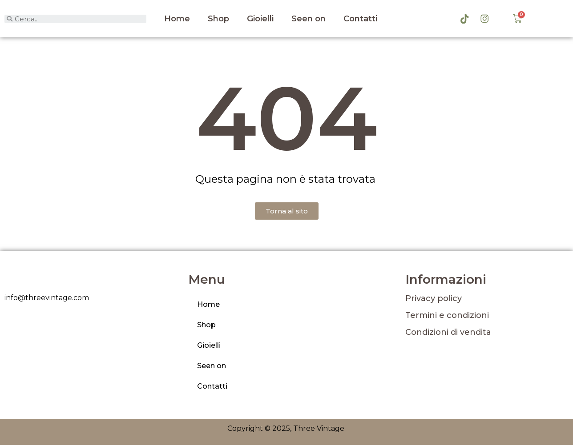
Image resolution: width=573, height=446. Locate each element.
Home (177, 19)
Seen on (308, 19)
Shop (218, 19)
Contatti (360, 19)
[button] (287, 212)
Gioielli (260, 19)
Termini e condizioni (447, 316)
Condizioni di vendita (448, 333)
